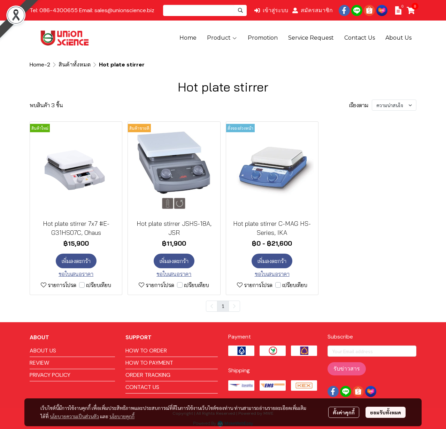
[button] (204, 10)
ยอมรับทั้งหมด (385, 412)
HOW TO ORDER (146, 350)
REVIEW (39, 362)
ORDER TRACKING (147, 375)
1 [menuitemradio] (223, 306)
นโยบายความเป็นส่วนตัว (74, 416)
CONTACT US (142, 387)
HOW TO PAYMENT (149, 362)
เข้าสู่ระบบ (271, 10)
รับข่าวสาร (346, 368)
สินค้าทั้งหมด (75, 64)
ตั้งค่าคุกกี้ (344, 412)
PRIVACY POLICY (50, 375)
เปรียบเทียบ (98, 284)
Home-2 (40, 64)
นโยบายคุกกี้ (121, 416)
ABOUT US (43, 350)
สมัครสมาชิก (312, 10)
